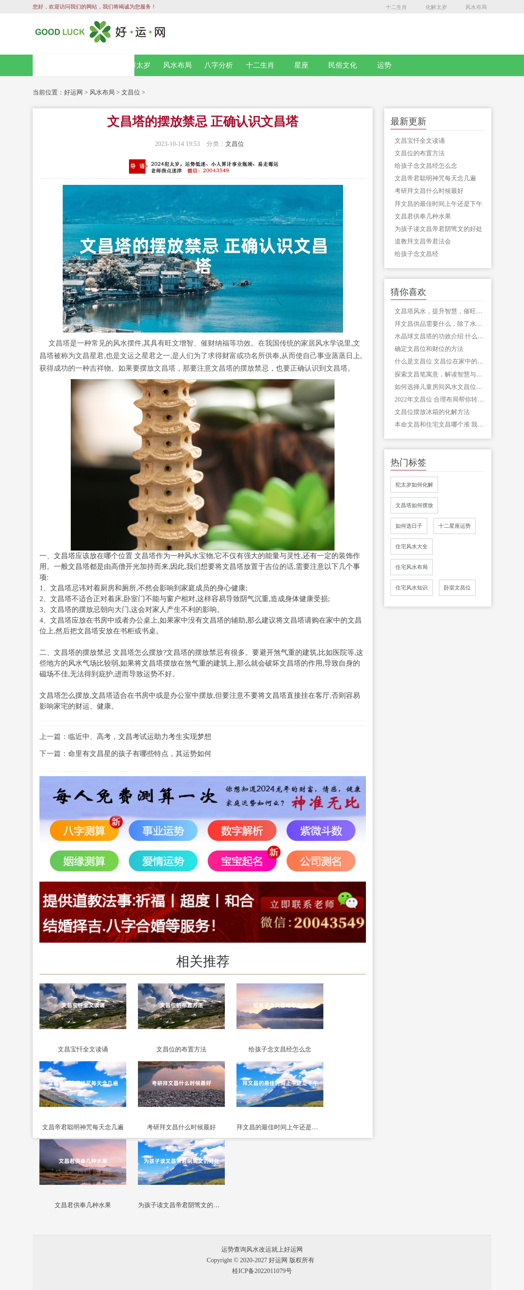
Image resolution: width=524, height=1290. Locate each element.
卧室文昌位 (457, 588)
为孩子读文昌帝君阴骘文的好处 (181, 1205)
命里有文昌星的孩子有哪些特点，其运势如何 (139, 753)
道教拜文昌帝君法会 (423, 241)
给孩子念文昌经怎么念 (280, 1049)
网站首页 (83, 65)
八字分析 (218, 65)
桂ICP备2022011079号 (262, 1271)
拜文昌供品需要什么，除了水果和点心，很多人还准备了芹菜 (440, 323)
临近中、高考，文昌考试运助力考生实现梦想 (139, 736)
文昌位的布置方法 (181, 1049)
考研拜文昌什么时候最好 (181, 1127)
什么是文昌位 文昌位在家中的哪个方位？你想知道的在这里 (440, 361)
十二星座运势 (454, 526)
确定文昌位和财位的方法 (429, 349)
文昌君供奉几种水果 (83, 1205)
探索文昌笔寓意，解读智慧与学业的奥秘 (440, 374)
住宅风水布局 (411, 567)
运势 (384, 65)
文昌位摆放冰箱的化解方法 (432, 412)
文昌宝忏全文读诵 (83, 1049)
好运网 (73, 92)
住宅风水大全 (411, 546)
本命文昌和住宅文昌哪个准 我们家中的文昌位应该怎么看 (440, 424)
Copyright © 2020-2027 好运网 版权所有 (260, 1260)
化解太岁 (436, 7)
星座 (301, 65)
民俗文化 (342, 65)
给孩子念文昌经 (416, 254)
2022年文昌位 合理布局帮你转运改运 (440, 399)
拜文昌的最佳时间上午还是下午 (279, 1127)
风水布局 (476, 7)
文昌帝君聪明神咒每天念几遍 (83, 1127)
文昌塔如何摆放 (414, 505)
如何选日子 (408, 526)
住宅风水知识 (411, 588)
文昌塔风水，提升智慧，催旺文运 (440, 311)
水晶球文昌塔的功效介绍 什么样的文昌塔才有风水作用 (440, 336)
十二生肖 (396, 7)
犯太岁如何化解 (414, 485)
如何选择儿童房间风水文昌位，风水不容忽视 (440, 387)
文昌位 (130, 92)
